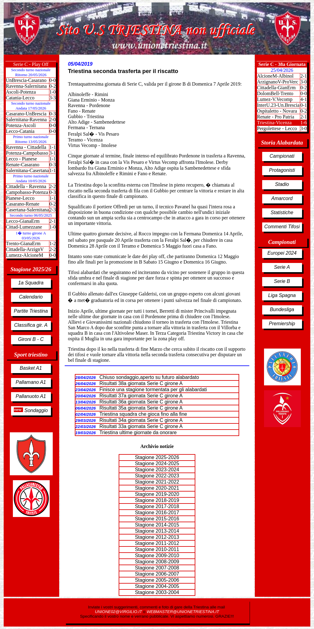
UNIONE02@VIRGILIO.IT (119, 611)
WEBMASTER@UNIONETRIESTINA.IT (183, 611)
